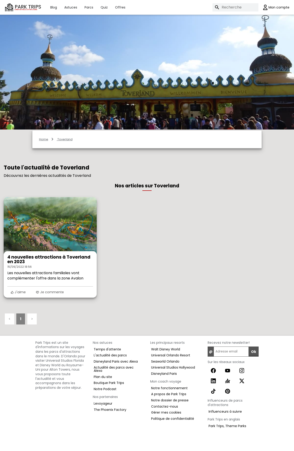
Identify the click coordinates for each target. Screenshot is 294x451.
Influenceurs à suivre (225, 411)
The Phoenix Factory (110, 409)
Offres (120, 7)
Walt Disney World (165, 349)
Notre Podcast (105, 389)
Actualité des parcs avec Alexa (114, 369)
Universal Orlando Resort (170, 355)
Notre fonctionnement (169, 388)
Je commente (50, 292)
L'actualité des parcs (110, 355)
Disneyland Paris (164, 373)
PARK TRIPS (28, 7)
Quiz (104, 7)
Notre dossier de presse (170, 400)
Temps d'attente (107, 349)
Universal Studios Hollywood (173, 367)
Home (43, 139)
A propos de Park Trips (168, 394)
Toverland (65, 139)
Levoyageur (103, 403)
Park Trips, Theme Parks (227, 426)
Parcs (89, 7)
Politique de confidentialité (172, 418)
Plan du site (103, 377)
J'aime (18, 292)
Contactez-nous (164, 406)
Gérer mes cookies (166, 412)
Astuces (70, 7)
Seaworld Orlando (165, 361)
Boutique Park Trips (109, 383)
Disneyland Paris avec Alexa (116, 361)
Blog (53, 7)
